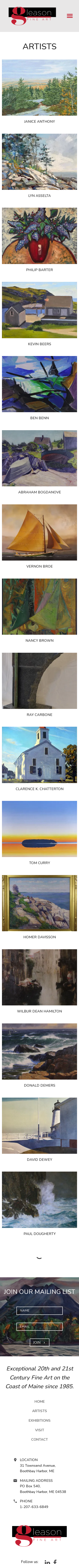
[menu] (70, 16)
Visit (39, 1430)
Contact (39, 1439)
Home (40, 1401)
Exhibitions (40, 1420)
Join (39, 1342)
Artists (39, 1411)
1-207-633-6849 (34, 1507)
